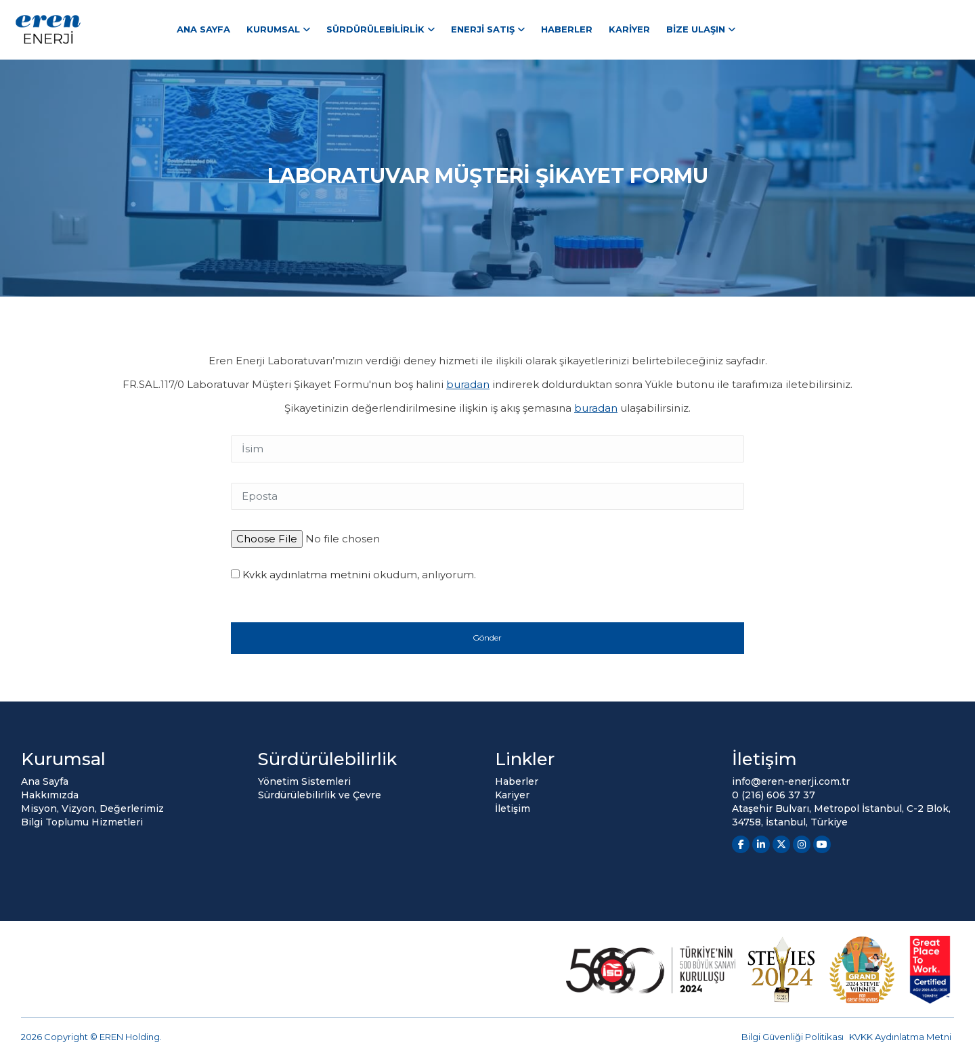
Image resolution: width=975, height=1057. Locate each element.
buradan (468, 384)
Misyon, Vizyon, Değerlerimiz (92, 808)
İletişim (512, 808)
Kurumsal (273, 29)
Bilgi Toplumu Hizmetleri (82, 822)
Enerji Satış (483, 29)
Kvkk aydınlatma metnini (306, 574)
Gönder (487, 637)
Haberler (566, 29)
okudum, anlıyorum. (353, 574)
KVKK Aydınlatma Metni (900, 1036)
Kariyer (629, 29)
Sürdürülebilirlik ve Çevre (319, 795)
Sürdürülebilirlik (375, 29)
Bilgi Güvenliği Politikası (792, 1036)
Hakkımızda (50, 795)
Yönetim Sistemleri (304, 781)
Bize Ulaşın (695, 29)
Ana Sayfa (203, 29)
